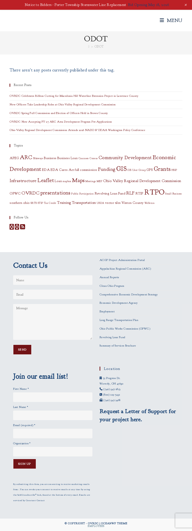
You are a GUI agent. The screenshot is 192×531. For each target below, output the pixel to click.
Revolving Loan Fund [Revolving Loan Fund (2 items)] (110, 193)
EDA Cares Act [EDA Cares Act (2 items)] (62, 170)
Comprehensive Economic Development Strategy (129, 294)
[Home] (88, 47)
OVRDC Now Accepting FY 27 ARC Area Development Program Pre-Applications (61, 122)
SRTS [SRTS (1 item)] (34, 203)
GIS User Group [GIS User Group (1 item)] (136, 170)
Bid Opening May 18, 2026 (148, 5)
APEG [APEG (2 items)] (14, 158)
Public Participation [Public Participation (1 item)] (82, 193)
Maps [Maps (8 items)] (78, 180)
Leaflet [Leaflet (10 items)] (45, 180)
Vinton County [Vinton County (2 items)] (133, 203)
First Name (21, 389)
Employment (107, 311)
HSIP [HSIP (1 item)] (174, 170)
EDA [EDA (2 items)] (46, 170)
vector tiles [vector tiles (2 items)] (113, 203)
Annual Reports (109, 277)
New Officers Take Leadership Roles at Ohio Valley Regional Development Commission (63, 104)
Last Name (20, 407)
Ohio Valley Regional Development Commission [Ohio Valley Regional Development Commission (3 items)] (142, 181)
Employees (96, 526)
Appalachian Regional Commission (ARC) (125, 269)
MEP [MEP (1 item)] (99, 181)
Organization (22, 443)
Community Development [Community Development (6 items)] (125, 157)
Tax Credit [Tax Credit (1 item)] (50, 203)
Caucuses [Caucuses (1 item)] (84, 158)
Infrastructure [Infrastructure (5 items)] (23, 181)
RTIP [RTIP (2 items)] (139, 193)
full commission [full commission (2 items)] (86, 170)
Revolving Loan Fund (112, 337)
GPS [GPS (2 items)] (149, 170)
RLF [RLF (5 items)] (130, 193)
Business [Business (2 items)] (50, 158)
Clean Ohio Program (112, 286)
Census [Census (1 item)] (94, 158)
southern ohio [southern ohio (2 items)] (20, 203)
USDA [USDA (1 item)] (100, 203)
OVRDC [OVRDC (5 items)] (30, 193)
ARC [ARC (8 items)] (26, 157)
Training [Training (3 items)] (64, 202)
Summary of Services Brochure (118, 345)
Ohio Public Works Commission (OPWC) (125, 329)
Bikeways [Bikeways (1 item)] (38, 158)
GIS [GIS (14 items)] (121, 169)
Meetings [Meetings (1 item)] (90, 181)
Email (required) (24, 425)
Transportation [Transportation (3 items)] (84, 202)
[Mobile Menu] (171, 20)
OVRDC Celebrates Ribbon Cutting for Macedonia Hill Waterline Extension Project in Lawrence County (74, 96)
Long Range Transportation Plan (119, 320)
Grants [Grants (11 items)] (162, 169)
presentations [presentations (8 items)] (55, 193)
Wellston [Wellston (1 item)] (149, 203)
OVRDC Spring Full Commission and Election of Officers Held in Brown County (59, 113)
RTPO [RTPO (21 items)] (154, 192)
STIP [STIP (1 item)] (40, 203)
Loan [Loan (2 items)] (58, 181)
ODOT (99, 47)
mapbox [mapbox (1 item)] (67, 181)
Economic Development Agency (119, 303)
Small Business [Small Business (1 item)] (173, 193)
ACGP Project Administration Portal (122, 260)
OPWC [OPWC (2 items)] (15, 193)
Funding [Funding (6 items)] (107, 169)
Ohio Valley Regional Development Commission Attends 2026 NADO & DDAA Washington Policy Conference (77, 130)
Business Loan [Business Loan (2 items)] (67, 158)
